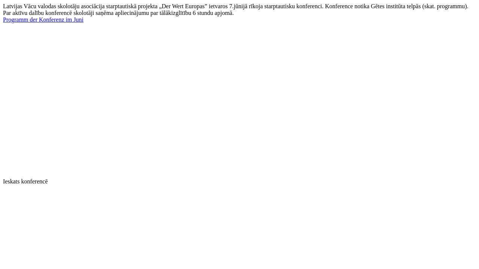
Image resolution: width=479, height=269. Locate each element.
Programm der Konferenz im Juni (43, 19)
